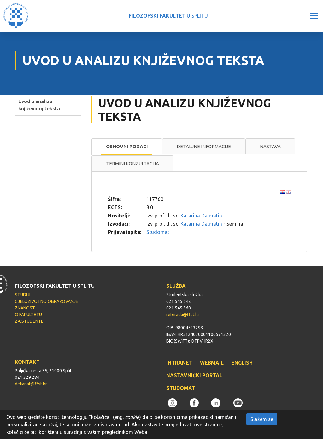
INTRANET (179, 363)
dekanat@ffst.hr (31, 383)
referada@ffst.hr (182, 314)
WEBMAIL (212, 363)
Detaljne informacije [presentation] (204, 146)
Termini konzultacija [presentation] (132, 163)
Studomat (157, 232)
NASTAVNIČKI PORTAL (194, 375)
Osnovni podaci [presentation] (127, 146)
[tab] (126, 146)
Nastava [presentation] (270, 146)
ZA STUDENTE (29, 321)
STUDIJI (22, 294)
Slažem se (261, 419)
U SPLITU (168, 16)
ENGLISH (242, 363)
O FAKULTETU (28, 314)
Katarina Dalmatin (201, 215)
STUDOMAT (180, 388)
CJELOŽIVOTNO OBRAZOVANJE (46, 301)
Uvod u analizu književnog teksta (39, 105)
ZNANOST (25, 307)
